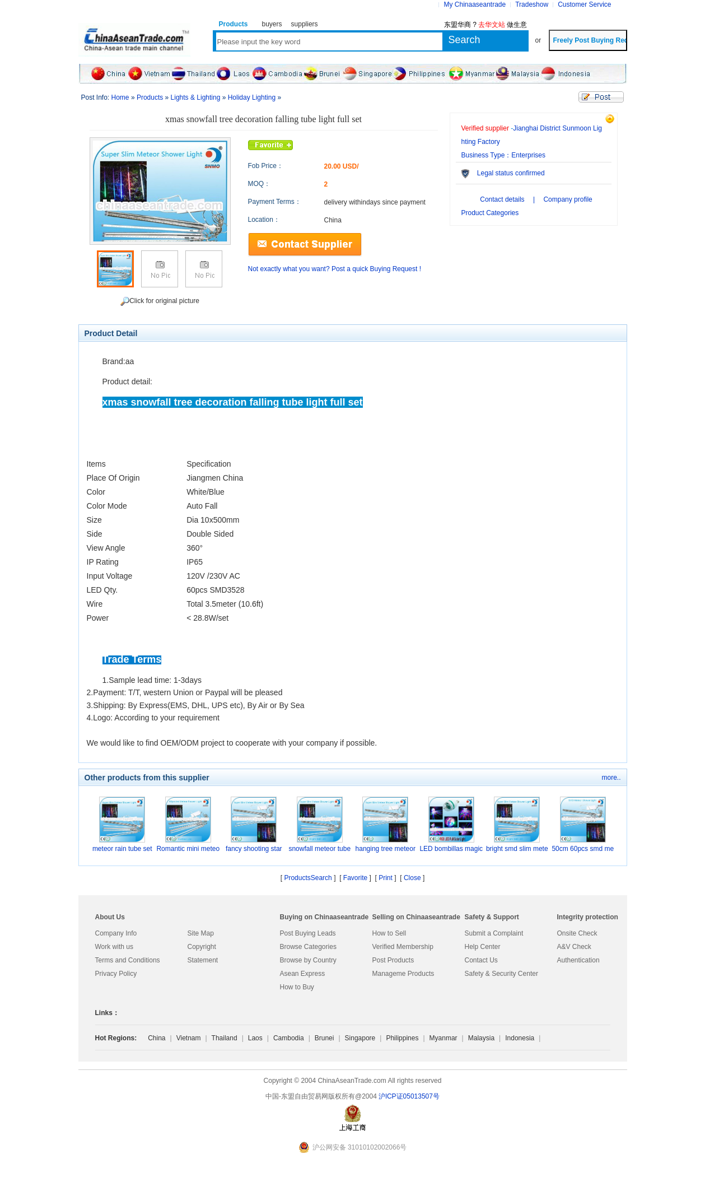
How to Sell (389, 933)
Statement (203, 960)
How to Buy (297, 987)
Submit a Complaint (494, 933)
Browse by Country (308, 960)
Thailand (224, 1038)
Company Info (116, 933)
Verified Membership (402, 947)
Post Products (393, 960)
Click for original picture (159, 301)
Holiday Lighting (252, 97)
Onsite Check (577, 933)
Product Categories (490, 213)
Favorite (355, 878)
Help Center (483, 947)
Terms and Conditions (127, 960)
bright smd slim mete (517, 849)
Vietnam (188, 1038)
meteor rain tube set (122, 849)
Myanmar (443, 1038)
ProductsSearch (308, 878)
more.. (610, 777)
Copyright (202, 947)
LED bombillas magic (451, 849)
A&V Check (574, 947)
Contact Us (481, 960)
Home (120, 97)
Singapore (360, 1038)
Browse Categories (308, 947)
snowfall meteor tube (319, 849)
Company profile (567, 199)
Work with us (114, 947)
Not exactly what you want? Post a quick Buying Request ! (335, 269)
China (156, 1038)
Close (412, 878)
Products (150, 97)
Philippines (402, 1038)
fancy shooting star (254, 849)
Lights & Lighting (196, 97)
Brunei (324, 1038)
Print (386, 878)
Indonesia (519, 1038)
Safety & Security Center (501, 974)
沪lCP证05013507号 (409, 1096)
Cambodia (288, 1038)
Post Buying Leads (308, 933)
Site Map (201, 933)
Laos (255, 1038)
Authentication (578, 960)
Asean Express (302, 974)
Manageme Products (403, 974)
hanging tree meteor (385, 849)
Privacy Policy (116, 974)
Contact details (502, 199)
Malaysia (481, 1038)
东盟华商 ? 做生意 (485, 25)
